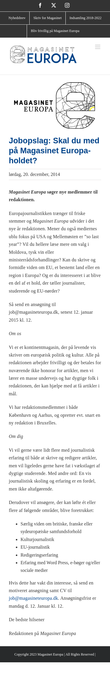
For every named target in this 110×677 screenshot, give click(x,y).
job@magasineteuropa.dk (33, 598)
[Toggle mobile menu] (98, 47)
